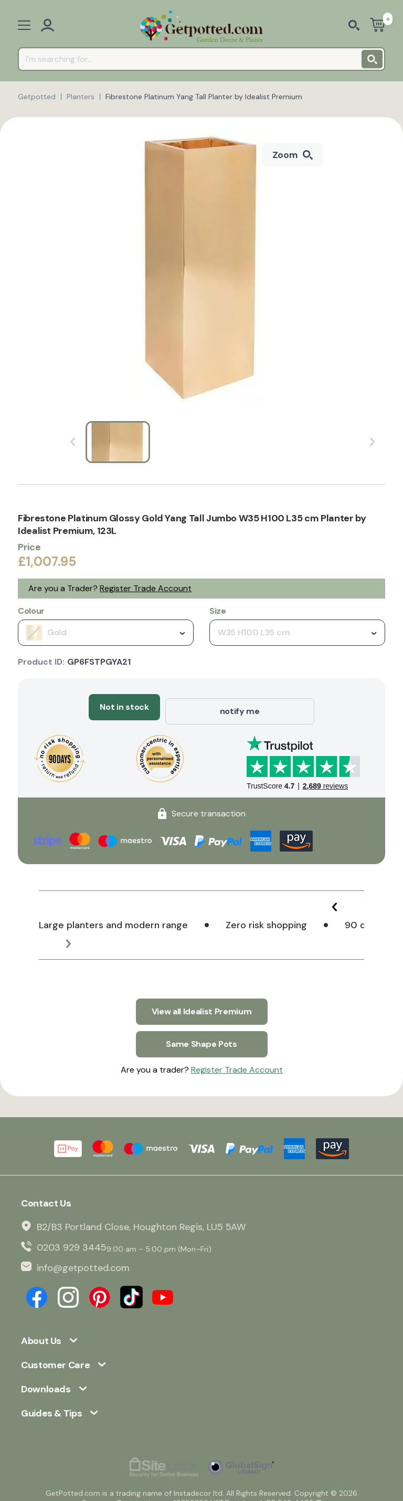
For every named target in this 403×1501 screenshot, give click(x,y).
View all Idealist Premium (202, 1004)
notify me (240, 706)
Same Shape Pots (201, 1032)
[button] (337, 903)
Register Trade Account (146, 588)
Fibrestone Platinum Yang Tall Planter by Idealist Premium (203, 96)
